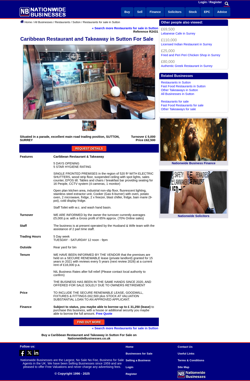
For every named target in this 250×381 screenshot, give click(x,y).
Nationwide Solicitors (193, 216)
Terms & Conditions (191, 360)
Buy (127, 12)
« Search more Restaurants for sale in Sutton (125, 28)
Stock (193, 12)
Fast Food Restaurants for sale (182, 105)
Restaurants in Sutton (176, 82)
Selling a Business (138, 360)
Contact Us (185, 346)
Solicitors (174, 12)
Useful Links (186, 353)
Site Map (183, 367)
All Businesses (43, 22)
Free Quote (104, 313)
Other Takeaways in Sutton (179, 90)
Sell (140, 12)
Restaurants (62, 22)
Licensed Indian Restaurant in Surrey (186, 44)
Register (215, 2)
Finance (155, 12)
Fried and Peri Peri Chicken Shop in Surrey (190, 55)
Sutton (76, 22)
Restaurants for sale (175, 101)
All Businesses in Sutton (177, 94)
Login (202, 2)
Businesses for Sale (139, 353)
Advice (222, 12)
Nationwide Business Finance (194, 163)
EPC (207, 12)
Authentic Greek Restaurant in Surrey (187, 66)
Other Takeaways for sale (178, 109)
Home (28, 22)
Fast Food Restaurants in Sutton (183, 86)
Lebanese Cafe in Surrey (178, 33)
